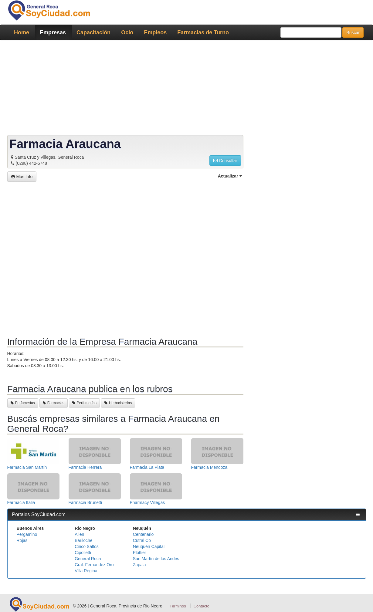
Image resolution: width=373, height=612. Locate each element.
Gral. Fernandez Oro (94, 564)
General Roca (88, 558)
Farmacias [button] (53, 403)
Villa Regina (86, 570)
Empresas (53, 32)
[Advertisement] (185, 88)
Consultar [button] (225, 160)
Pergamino (27, 534)
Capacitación (93, 32)
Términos (178, 606)
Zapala (139, 564)
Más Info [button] (22, 176)
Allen (79, 534)
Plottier (139, 552)
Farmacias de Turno (203, 32)
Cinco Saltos (87, 546)
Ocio (127, 32)
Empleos (155, 32)
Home (21, 32)
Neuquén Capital (148, 546)
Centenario (143, 534)
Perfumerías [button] (23, 403)
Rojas (22, 540)
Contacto (201, 606)
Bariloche (83, 540)
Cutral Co (142, 540)
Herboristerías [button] (118, 403)
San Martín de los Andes (156, 558)
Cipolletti (83, 552)
